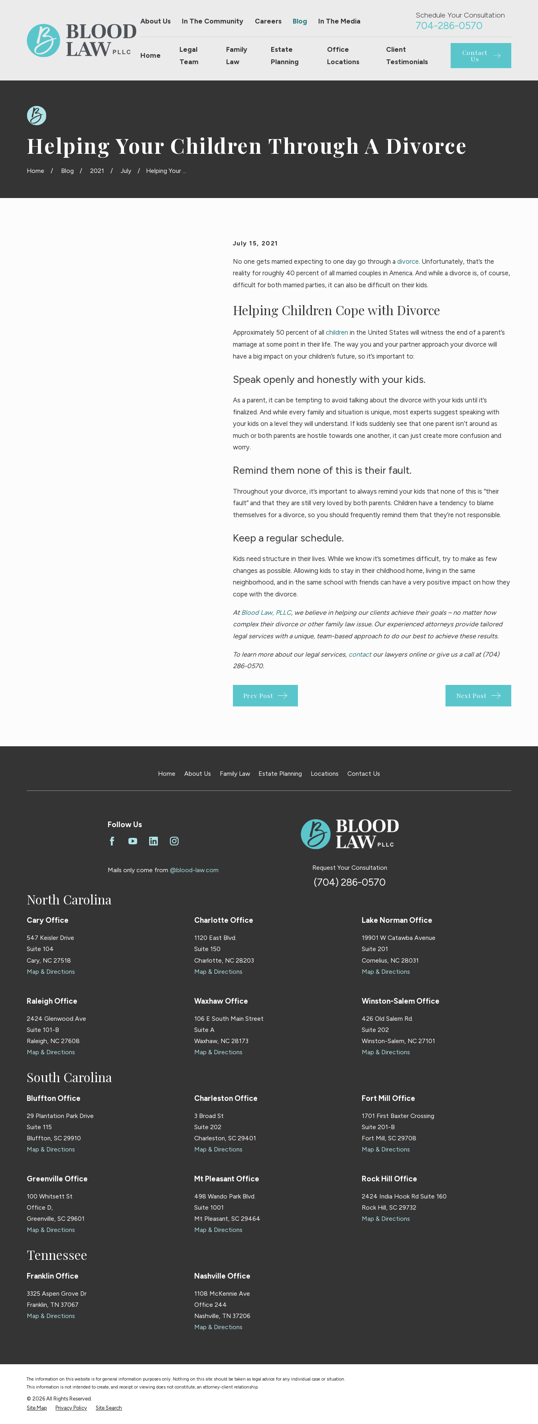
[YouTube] (132, 841)
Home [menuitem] (150, 55)
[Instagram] (174, 841)
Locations (325, 773)
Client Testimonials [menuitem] (407, 55)
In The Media (339, 21)
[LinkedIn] (153, 841)
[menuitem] (37, 1407)
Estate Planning (280, 773)
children (337, 332)
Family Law (235, 773)
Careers (268, 21)
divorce (408, 261)
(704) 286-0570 (350, 882)
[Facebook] (112, 841)
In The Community (212, 21)
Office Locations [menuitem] (343, 55)
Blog (300, 21)
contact (360, 654)
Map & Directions (51, 971)
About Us (155, 21)
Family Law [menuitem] (236, 55)
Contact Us (363, 773)
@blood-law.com (194, 870)
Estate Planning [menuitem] (285, 55)
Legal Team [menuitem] (189, 55)
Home (166, 773)
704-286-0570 (449, 25)
